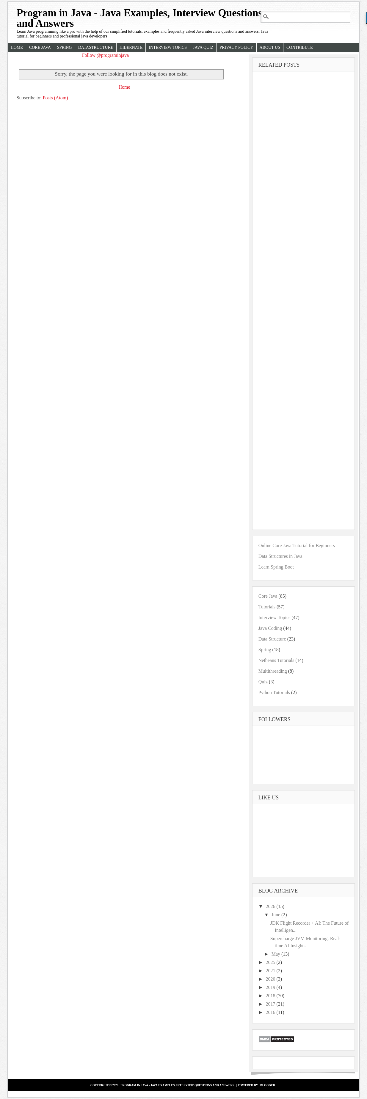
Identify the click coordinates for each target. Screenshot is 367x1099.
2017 (271, 1003)
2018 (271, 995)
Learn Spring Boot (276, 566)
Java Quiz (203, 47)
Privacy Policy (236, 47)
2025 (271, 962)
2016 (271, 1012)
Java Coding (270, 628)
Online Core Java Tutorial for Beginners (296, 545)
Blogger (267, 1085)
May (276, 953)
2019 (271, 987)
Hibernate (131, 47)
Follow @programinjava (105, 55)
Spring (64, 47)
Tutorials (266, 606)
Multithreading (272, 671)
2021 (271, 970)
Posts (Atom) (55, 97)
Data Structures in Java (280, 556)
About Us (270, 47)
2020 (271, 978)
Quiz (263, 681)
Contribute (299, 47)
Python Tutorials (274, 692)
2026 (271, 906)
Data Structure (272, 638)
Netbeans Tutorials (276, 660)
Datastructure (95, 47)
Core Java (40, 47)
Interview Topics (168, 47)
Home (17, 47)
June (276, 914)
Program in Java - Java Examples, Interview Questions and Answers (139, 18)
